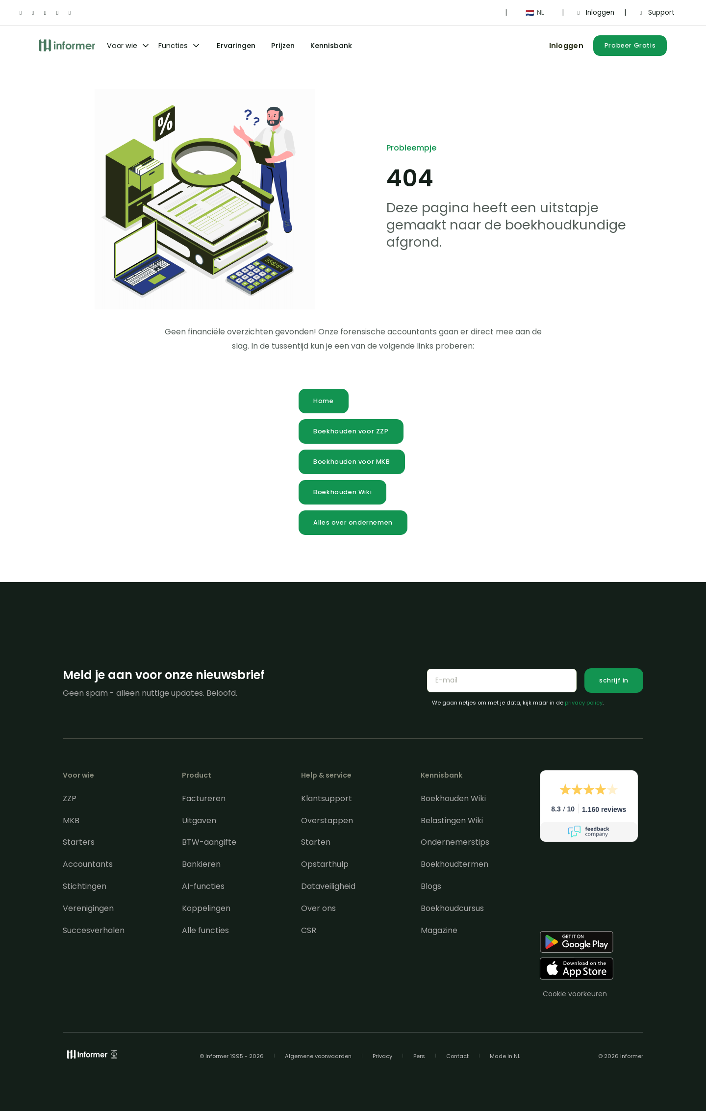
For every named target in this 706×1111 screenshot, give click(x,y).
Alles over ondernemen (353, 522)
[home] (67, 45)
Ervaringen (236, 45)
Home (323, 401)
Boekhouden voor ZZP (350, 431)
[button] (534, 13)
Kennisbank (331, 45)
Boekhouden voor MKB (351, 461)
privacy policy (584, 703)
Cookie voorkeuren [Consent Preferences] (575, 994)
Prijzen (283, 45)
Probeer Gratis (630, 45)
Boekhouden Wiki (342, 492)
